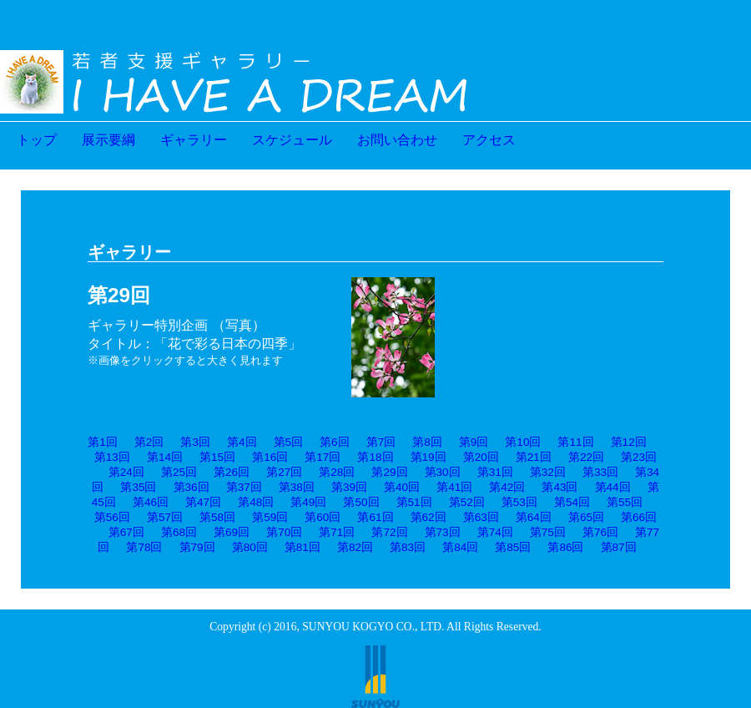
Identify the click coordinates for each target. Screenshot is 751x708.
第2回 (149, 442)
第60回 (322, 517)
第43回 (559, 487)
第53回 (519, 502)
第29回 (389, 472)
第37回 (244, 487)
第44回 (613, 487)
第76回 (600, 532)
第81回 (302, 547)
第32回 (548, 472)
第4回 (242, 442)
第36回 (191, 487)
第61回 (375, 517)
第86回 (565, 547)
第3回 (195, 442)
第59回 (270, 517)
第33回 (600, 472)
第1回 (103, 442)
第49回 (308, 502)
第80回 (250, 547)
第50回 (361, 502)
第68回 (179, 532)
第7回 (381, 442)
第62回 (428, 517)
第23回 (639, 457)
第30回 (443, 472)
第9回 (474, 442)
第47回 (203, 502)
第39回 (349, 487)
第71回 (337, 532)
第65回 (586, 517)
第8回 (427, 442)
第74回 (495, 532)
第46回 (151, 502)
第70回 (284, 532)
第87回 (619, 547)
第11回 (575, 442)
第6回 (335, 442)
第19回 (428, 457)
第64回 (534, 517)
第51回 (414, 502)
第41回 (454, 487)
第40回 (402, 487)
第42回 (507, 487)
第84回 (460, 547)
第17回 (322, 457)
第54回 (572, 502)
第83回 (408, 547)
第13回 (112, 457)
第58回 (217, 517)
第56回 (112, 517)
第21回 (534, 457)
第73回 (443, 532)
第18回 (375, 457)
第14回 (165, 457)
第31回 (495, 472)
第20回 (481, 457)
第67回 (126, 532)
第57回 (165, 517)
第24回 (126, 472)
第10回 (523, 442)
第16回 (270, 457)
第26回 (231, 472)
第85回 (513, 547)
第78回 (144, 547)
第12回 (629, 442)
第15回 (217, 457)
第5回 (289, 442)
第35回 (138, 487)
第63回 (481, 517)
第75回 (548, 532)
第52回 (467, 502)
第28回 (337, 472)
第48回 (256, 502)
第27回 (284, 472)
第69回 (231, 532)
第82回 (355, 547)
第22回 (586, 457)
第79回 (197, 547)
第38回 (297, 487)
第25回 (179, 472)
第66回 (639, 517)
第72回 (389, 532)
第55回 (625, 502)
